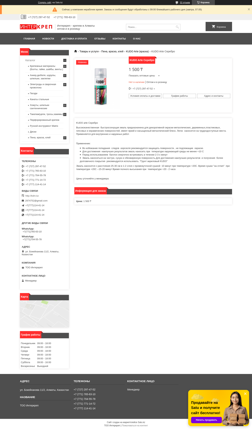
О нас (137, 38)
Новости (48, 38)
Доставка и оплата (74, 38)
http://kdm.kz (32, 195)
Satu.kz (141, 422)
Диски (33, 131)
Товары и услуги (89, 51)
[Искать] (177, 27)
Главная (29, 38)
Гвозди (33, 93)
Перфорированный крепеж (44, 120)
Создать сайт (44, 2)
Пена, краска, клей (112, 51)
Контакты (119, 38)
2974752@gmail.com (36, 200)
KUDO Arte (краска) (137, 51)
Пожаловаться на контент (135, 425)
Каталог (30, 60)
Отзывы (99, 38)
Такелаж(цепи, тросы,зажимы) (46, 114)
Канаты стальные (39, 99)
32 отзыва (185, 2)
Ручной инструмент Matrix (44, 126)
